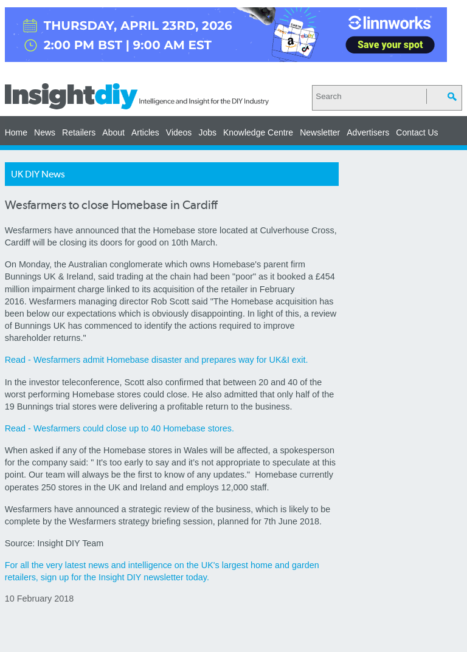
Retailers (78, 132)
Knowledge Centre (258, 132)
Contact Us (417, 132)
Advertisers (368, 132)
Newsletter (320, 132)
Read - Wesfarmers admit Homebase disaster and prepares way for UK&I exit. (156, 360)
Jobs (207, 132)
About (113, 132)
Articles (145, 132)
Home (16, 132)
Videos (179, 132)
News (44, 132)
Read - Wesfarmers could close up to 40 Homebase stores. (119, 428)
